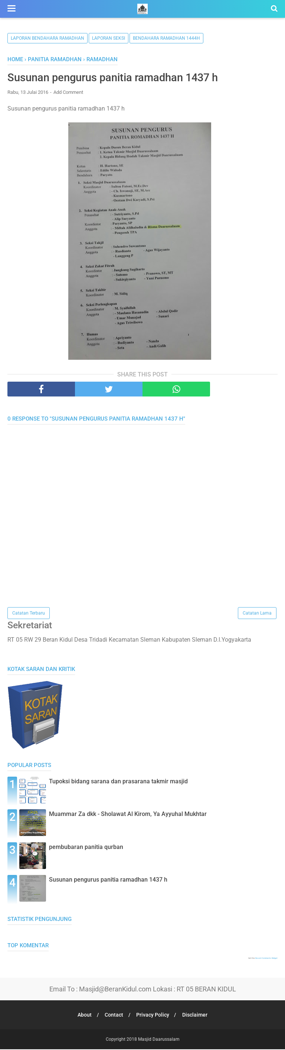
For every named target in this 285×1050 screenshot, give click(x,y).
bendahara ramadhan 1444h (166, 38)
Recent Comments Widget (266, 959)
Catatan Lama (257, 613)
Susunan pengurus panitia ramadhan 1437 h (108, 880)
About (83, 1015)
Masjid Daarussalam (159, 1040)
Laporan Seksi (108, 38)
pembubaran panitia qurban (86, 847)
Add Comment (68, 92)
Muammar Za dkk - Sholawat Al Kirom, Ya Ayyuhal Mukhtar (128, 815)
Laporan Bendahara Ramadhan (47, 38)
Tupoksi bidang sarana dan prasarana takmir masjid (118, 782)
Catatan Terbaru (28, 613)
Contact (113, 1015)
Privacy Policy (153, 1015)
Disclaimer (196, 1015)
